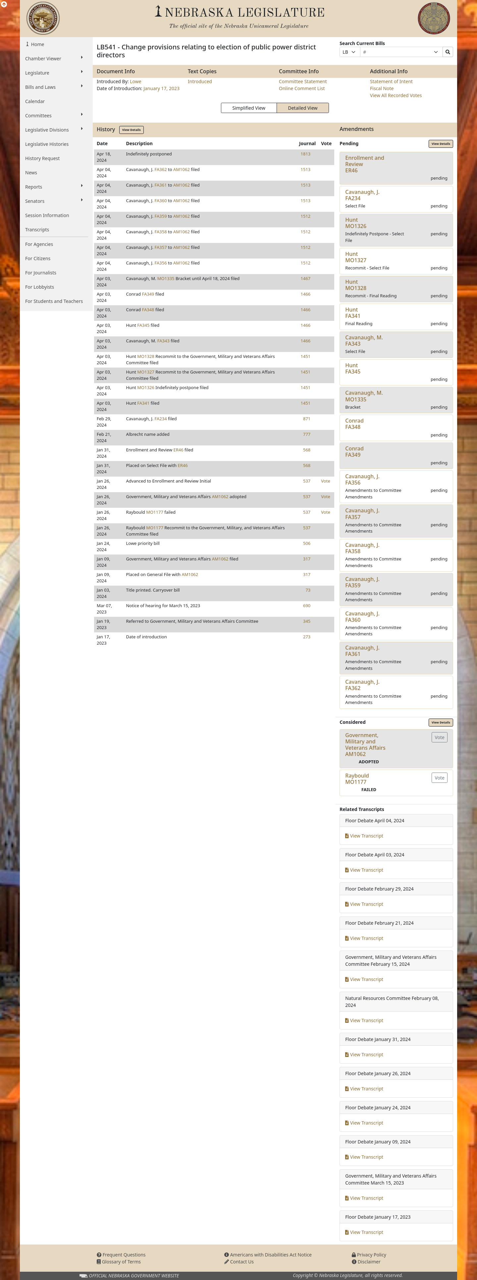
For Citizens (37, 258)
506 (306, 543)
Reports (54, 186)
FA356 (161, 263)
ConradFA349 (354, 451)
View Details (131, 130)
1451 (306, 356)
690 (306, 606)
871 (306, 419)
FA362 (161, 169)
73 (307, 590)
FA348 (148, 310)
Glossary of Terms (119, 1261)
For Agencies (39, 244)
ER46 (179, 450)
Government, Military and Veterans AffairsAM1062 (365, 744)
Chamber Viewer (54, 58)
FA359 (161, 216)
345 (306, 621)
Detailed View (303, 108)
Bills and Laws (54, 87)
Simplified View (248, 108)
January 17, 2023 (161, 88)
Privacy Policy (369, 1254)
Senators (54, 201)
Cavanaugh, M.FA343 (364, 340)
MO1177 (154, 512)
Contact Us (239, 1261)
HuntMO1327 (355, 257)
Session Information (47, 215)
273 (306, 637)
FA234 (161, 419)
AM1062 (181, 169)
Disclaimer (366, 1261)
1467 (306, 278)
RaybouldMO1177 (357, 778)
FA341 (143, 403)
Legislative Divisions (54, 129)
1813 (306, 154)
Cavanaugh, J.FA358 (362, 548)
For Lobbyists (39, 287)
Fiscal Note (382, 88)
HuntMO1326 (355, 223)
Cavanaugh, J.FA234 (362, 195)
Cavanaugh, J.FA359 (362, 582)
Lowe (135, 81)
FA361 (161, 185)
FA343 (163, 341)
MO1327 (145, 372)
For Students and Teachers (54, 301)
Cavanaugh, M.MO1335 (364, 396)
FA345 (143, 325)
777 (306, 434)
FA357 (161, 247)
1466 (306, 294)
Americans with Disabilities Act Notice (268, 1254)
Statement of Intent (391, 81)
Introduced (200, 81)
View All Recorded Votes (396, 95)
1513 (306, 169)
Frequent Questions (121, 1254)
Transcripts (37, 229)
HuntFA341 (352, 313)
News (31, 172)
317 (306, 559)
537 (306, 481)
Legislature (54, 72)
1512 (306, 216)
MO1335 (166, 278)
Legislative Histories (47, 144)
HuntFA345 (352, 368)
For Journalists (40, 272)
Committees (54, 115)
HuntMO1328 (355, 285)
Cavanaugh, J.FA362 (362, 685)
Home (37, 44)
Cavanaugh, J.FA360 (362, 616)
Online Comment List (302, 88)
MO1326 (145, 387)
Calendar (35, 101)
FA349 (148, 294)
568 (306, 450)
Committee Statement (303, 81)
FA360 (161, 201)
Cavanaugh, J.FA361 (362, 651)
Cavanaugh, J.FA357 (362, 513)
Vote (325, 481)
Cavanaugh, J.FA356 (362, 479)
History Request (42, 158)
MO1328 (145, 356)
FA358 (161, 232)
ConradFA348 (354, 424)
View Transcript (364, 836)
